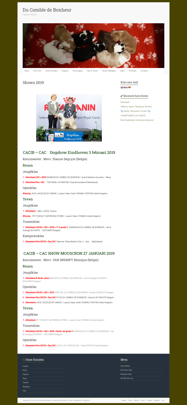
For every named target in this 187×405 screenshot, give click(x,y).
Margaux (26, 387)
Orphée (25, 382)
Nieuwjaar (125, 102)
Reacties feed (126, 374)
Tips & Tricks (92, 71)
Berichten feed (126, 370)
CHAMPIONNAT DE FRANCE (133, 115)
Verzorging (77, 71)
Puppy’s (65, 71)
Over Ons (37, 71)
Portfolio (133, 71)
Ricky (25, 370)
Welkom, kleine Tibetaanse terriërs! (136, 106)
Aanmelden (125, 366)
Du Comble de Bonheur (47, 10)
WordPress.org (127, 378)
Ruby (25, 378)
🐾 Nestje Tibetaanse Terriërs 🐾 (135, 111)
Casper (25, 366)
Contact (144, 71)
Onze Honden (51, 71)
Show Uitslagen (109, 71)
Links (122, 71)
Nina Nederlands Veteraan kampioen (137, 120)
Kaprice (26, 374)
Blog (27, 71)
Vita (24, 391)
